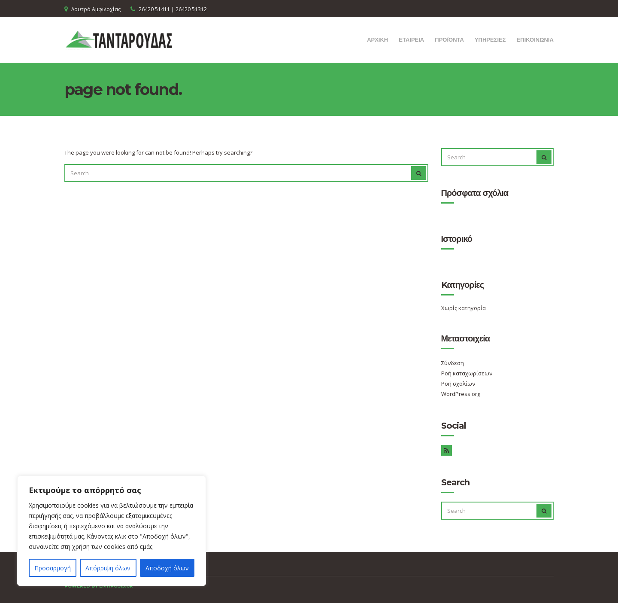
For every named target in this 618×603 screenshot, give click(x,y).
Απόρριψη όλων (107, 568)
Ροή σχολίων (458, 383)
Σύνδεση (452, 363)
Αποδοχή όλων (167, 568)
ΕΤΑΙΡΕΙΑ (411, 39)
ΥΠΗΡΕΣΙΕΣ (490, 39)
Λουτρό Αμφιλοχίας (96, 9)
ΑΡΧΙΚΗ (377, 39)
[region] (111, 531)
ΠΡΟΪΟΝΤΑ (449, 39)
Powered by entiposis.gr (98, 586)
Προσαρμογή (52, 568)
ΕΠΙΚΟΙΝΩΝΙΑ (535, 39)
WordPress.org (460, 394)
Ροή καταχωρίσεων (466, 373)
